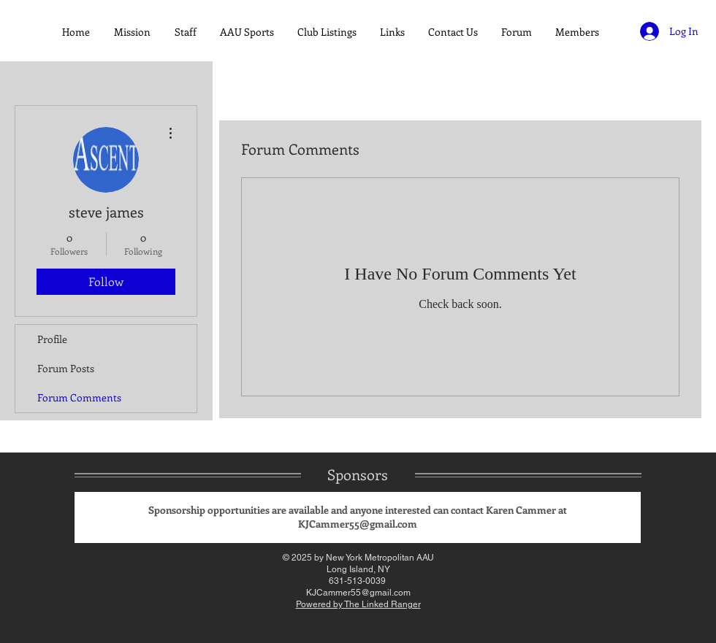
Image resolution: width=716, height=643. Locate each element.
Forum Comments (79, 397)
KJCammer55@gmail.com (357, 524)
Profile (52, 339)
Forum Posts (65, 368)
